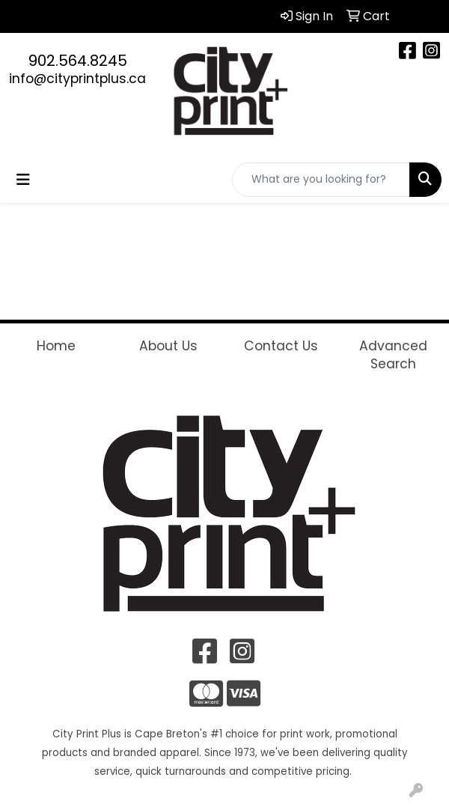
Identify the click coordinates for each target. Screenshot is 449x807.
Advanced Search (393, 355)
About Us (168, 346)
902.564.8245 (77, 60)
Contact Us (281, 346)
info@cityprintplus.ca (77, 79)
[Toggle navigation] (23, 179)
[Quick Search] (321, 179)
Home (56, 346)
